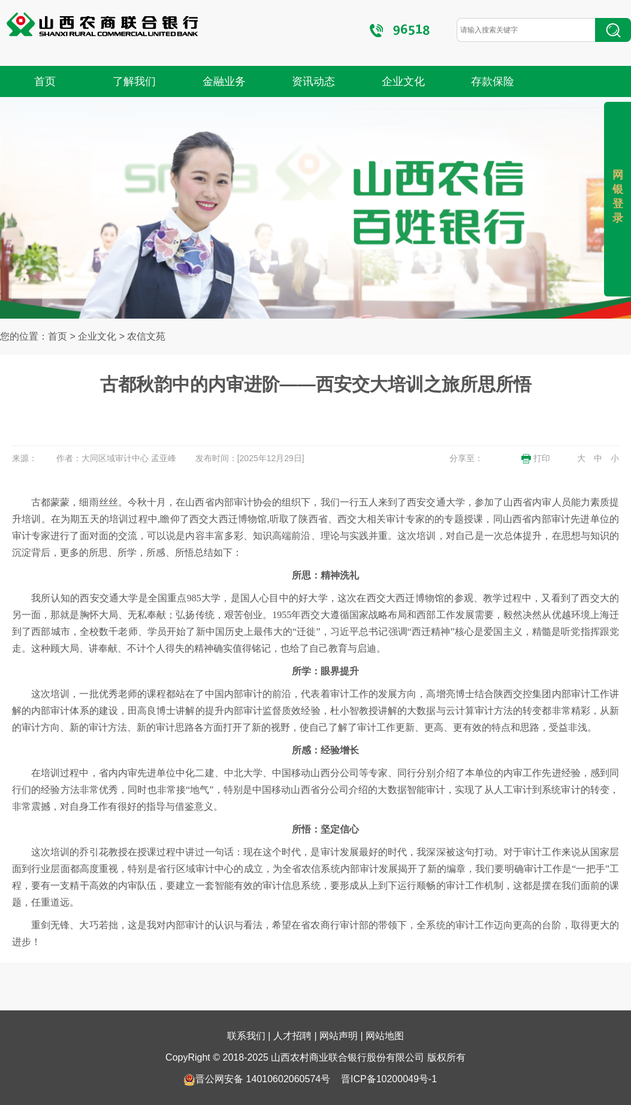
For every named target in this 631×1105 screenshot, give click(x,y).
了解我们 (134, 81)
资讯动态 (313, 81)
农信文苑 (146, 336)
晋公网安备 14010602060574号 (256, 1079)
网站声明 (338, 1036)
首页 (45, 81)
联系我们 (246, 1036)
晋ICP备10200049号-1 (389, 1079)
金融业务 (224, 81)
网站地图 (385, 1036)
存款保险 (492, 81)
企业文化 (403, 81)
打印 (535, 458)
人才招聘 (292, 1036)
